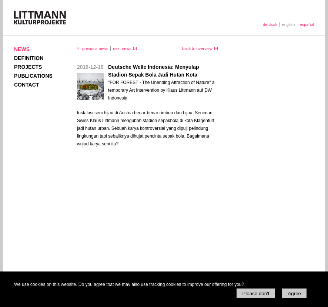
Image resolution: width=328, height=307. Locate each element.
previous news (95, 48)
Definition (28, 58)
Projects (28, 67)
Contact (26, 85)
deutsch (270, 24)
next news (122, 48)
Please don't (255, 293)
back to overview (197, 48)
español (306, 24)
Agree (294, 293)
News (22, 49)
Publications (33, 76)
